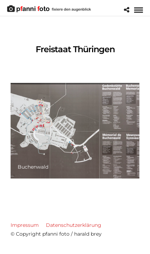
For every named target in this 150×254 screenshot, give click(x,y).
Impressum (25, 225)
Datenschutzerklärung (73, 225)
